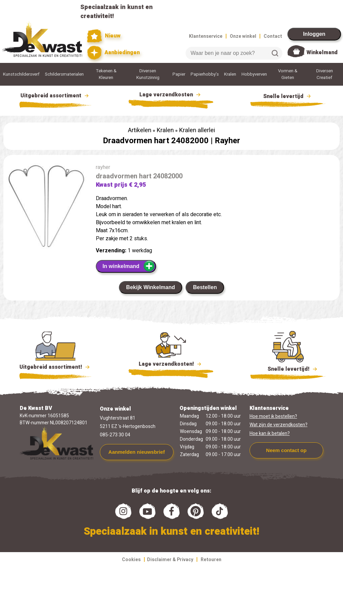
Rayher (227, 141)
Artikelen (139, 130)
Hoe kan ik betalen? (270, 433)
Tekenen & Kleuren (106, 74)
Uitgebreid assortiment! (55, 367)
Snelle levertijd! (288, 368)
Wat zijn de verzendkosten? (278, 424)
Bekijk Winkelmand (150, 287)
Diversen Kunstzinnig (147, 74)
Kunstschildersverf (21, 74)
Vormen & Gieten (287, 74)
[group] (46, 207)
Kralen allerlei (197, 130)
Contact (273, 36)
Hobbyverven (254, 74)
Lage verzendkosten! (170, 365)
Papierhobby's (205, 74)
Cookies (131, 559)
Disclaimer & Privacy (170, 559)
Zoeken (275, 53)
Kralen (230, 74)
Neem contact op (286, 450)
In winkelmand (128, 266)
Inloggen (314, 34)
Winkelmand (322, 53)
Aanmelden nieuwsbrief (137, 452)
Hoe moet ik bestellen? (273, 416)
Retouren (211, 559)
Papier (179, 74)
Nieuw (104, 35)
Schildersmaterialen (64, 74)
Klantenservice (205, 36)
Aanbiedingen (113, 53)
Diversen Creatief (324, 74)
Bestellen (205, 287)
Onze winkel (243, 36)
